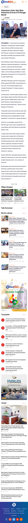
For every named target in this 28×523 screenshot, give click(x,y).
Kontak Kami (21, 511)
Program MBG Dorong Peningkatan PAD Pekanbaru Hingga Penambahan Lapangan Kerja (12, 465)
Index (24, 187)
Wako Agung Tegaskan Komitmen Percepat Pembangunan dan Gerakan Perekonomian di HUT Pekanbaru (13, 474)
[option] (7, 197)
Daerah (6, 7)
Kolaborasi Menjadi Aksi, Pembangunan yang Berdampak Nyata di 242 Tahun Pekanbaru (13, 481)
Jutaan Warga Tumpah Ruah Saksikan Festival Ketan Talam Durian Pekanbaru (19, 201)
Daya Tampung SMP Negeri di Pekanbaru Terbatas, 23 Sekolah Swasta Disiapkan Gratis (17, 245)
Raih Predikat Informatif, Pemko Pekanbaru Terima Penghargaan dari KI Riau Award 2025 (16, 232)
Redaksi (7, 18)
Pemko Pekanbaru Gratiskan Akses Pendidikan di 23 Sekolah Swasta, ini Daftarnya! (17, 269)
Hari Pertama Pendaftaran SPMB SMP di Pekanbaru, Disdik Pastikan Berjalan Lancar (13, 488)
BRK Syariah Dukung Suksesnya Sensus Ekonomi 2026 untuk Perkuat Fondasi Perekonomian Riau (12, 496)
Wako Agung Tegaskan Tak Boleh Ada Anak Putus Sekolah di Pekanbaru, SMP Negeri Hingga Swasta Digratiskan (18, 220)
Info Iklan (18, 508)
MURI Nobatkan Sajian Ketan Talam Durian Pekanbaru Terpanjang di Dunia (7, 200)
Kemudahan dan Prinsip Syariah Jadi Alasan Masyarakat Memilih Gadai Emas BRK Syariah (12, 427)
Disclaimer (13, 511)
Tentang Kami (5, 508)
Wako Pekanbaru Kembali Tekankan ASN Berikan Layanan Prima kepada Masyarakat (16, 257)
